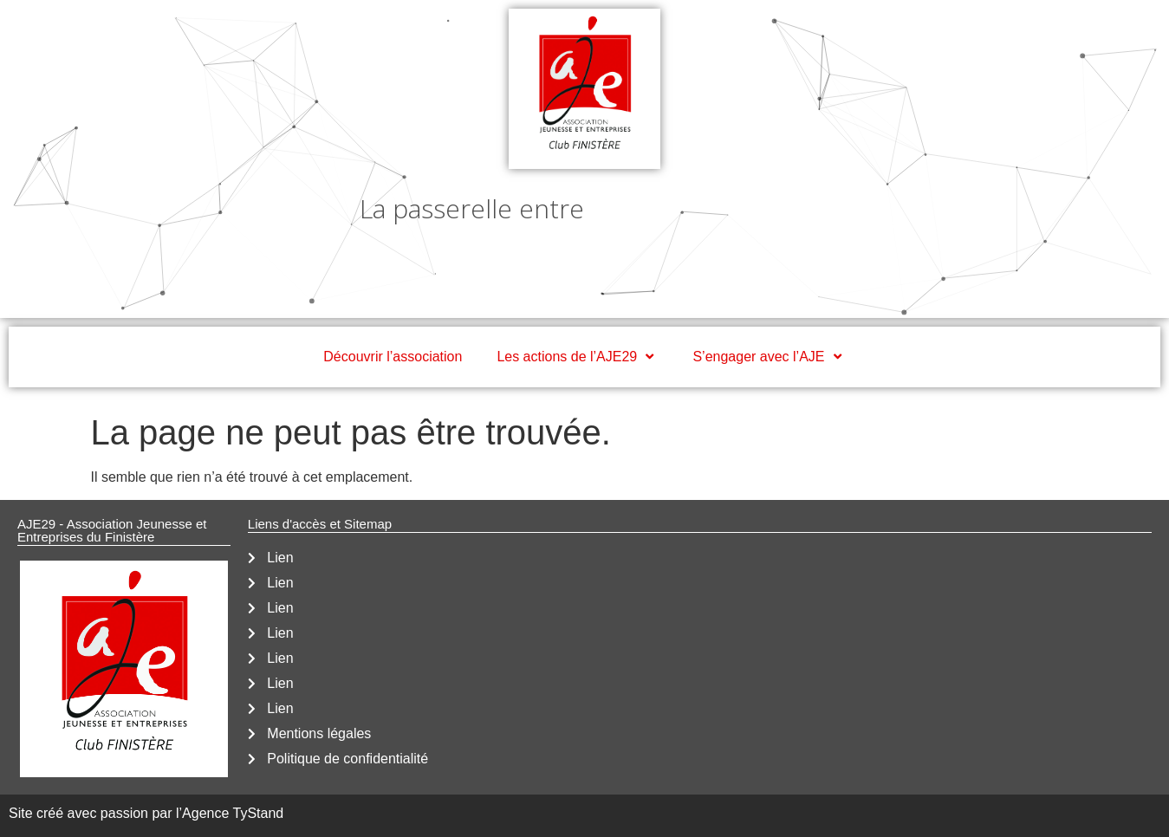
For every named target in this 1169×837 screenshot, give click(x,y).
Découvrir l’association (392, 356)
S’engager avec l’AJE (768, 356)
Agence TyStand (232, 813)
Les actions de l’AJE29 (577, 356)
